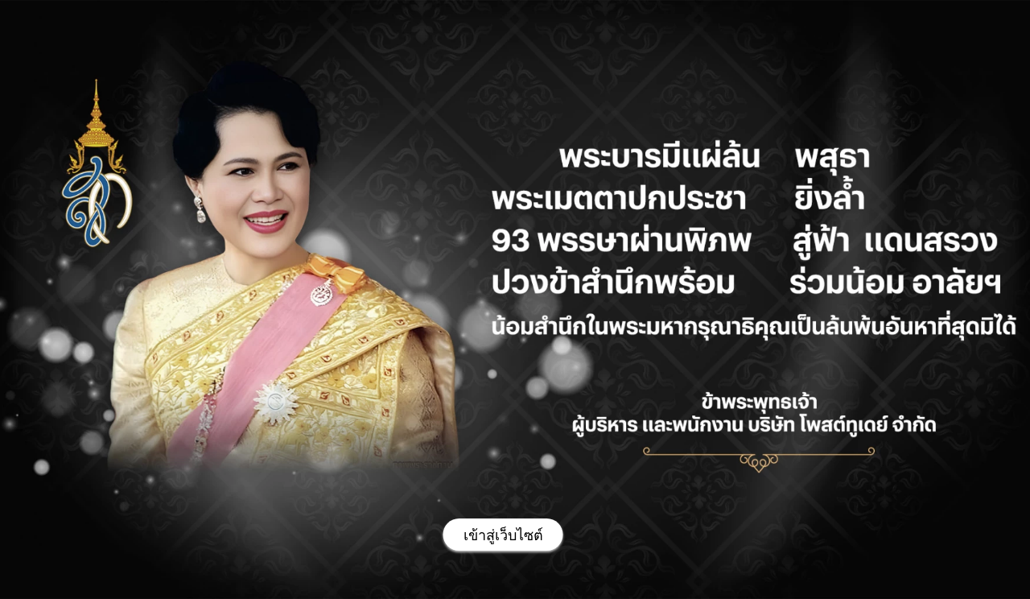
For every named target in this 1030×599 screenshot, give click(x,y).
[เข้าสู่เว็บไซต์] (503, 534)
